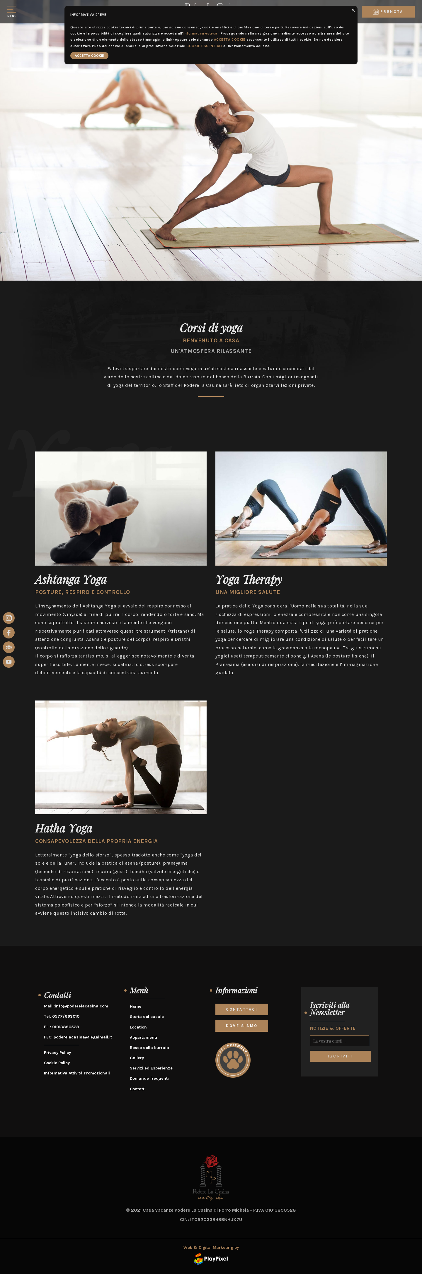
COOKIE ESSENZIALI (204, 46)
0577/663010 (65, 1016)
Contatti (138, 1088)
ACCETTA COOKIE (230, 39)
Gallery (137, 1057)
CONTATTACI (242, 1009)
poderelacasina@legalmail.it (83, 1037)
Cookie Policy (57, 1062)
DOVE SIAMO (242, 1026)
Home (135, 1006)
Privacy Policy (57, 1052)
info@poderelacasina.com (81, 1006)
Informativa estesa (200, 33)
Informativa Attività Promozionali (77, 1073)
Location (138, 1027)
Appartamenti (143, 1037)
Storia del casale (147, 1016)
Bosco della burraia (149, 1047)
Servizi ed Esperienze (151, 1068)
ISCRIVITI (340, 1056)
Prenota (388, 12)
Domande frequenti (149, 1078)
